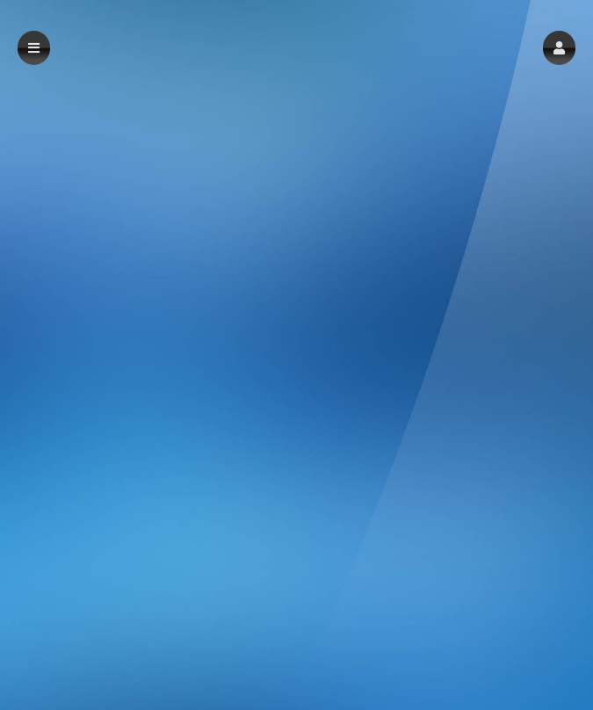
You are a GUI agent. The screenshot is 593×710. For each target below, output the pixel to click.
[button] (559, 48)
